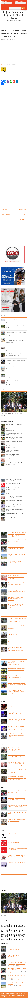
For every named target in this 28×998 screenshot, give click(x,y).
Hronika (5, 995)
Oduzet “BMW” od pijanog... (12, 450)
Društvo (19, 965)
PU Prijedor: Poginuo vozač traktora (14, 428)
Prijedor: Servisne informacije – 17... (14, 462)
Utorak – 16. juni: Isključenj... (12, 487)
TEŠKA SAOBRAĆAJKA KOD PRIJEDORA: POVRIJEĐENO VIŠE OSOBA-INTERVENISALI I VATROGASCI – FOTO (6, 213)
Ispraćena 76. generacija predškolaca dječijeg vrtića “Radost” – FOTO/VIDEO (17, 798)
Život (19, 958)
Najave (8, 996)
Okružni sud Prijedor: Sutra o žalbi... (14, 441)
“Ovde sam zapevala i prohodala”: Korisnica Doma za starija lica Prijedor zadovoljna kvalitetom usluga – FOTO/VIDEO (17, 779)
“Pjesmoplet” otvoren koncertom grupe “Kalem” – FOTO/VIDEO (17, 720)
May (11, 924)
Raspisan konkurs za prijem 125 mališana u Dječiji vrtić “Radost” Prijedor (17, 805)
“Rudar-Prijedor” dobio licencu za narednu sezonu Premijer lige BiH (15, 676)
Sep (18, 925)
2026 (2, 924)
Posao (9, 995)
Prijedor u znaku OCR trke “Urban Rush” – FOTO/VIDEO (11, 413)
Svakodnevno (20, 950)
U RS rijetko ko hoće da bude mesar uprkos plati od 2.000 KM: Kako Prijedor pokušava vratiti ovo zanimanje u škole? (17, 764)
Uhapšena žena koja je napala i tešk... (14, 492)
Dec (24, 925)
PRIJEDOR (14, 881)
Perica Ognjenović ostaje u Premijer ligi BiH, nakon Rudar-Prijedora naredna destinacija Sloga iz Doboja (17, 663)
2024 (2, 926)
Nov (22, 925)
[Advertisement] (14, 25)
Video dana (12, 972)
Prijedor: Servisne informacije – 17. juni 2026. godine (15, 366)
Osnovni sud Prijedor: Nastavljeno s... (14, 454)
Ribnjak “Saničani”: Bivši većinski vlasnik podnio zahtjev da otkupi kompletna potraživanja (16, 548)
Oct (20, 925)
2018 (2, 934)
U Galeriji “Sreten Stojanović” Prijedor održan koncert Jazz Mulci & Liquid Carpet (17, 735)
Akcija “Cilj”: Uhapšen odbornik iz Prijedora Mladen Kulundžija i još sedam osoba (17, 606)
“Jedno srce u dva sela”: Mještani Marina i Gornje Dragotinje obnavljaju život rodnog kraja (17, 627)
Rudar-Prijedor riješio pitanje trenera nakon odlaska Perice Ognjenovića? (16, 669)
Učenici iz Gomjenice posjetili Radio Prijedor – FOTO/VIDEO (16, 820)
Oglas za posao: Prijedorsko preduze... (14, 504)
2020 (2, 931)
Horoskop (13, 39)
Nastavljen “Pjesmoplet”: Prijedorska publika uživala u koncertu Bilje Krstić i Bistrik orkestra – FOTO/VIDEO (17, 728)
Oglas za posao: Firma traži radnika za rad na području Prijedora (16, 841)
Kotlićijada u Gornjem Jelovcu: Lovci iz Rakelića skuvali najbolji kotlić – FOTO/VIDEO (17, 771)
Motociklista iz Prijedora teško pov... (14, 479)
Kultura (20, 995)
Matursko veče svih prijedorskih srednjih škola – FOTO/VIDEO (17, 540)
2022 (2, 929)
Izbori (5, 996)
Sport (18, 995)
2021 (2, 930)
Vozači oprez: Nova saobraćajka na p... (14, 433)
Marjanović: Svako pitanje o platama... (14, 509)
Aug (16, 925)
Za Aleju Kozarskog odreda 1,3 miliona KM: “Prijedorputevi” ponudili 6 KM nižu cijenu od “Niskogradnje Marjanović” (17, 534)
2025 (2, 925)
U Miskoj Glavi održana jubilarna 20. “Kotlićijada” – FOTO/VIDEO (16, 755)
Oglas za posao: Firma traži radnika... (14, 483)
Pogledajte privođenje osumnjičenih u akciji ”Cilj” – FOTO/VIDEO (16, 583)
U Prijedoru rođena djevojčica (12, 458)
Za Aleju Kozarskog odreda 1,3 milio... (14, 513)
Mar (8, 924)
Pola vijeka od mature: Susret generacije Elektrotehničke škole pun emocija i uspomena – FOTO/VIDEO (17, 620)
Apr (9, 924)
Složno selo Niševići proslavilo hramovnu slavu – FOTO (15, 633)
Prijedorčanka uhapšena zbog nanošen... (15, 437)
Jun (13, 924)
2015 (2, 938)
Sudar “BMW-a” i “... (11, 517)
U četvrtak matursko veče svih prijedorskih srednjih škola (15, 562)
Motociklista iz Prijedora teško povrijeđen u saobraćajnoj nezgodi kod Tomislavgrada (16, 591)
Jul (14, 925)
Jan (4, 924)
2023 (2, 927)
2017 (2, 935)
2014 (2, 939)
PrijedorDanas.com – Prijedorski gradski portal (14, 15)
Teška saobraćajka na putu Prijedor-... (14, 424)
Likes (3, 64)
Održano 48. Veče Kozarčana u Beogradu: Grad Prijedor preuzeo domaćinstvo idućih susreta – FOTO (16, 649)
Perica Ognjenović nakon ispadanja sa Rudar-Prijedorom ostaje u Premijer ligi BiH (17, 684)
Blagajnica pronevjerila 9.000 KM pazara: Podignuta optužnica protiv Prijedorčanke (16, 577)
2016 (2, 936)
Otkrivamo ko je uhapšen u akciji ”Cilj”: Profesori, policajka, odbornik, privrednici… (17, 598)
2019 (2, 932)
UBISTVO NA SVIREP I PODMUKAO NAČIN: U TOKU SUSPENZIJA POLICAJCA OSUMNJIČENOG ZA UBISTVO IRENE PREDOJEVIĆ (21, 214)
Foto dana (23, 971)
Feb (6, 924)
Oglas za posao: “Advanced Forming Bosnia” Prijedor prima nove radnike (16, 856)
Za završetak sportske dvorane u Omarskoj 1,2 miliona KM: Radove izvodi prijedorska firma (16, 692)
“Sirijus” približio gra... (11, 445)
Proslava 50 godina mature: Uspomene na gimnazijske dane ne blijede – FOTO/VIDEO (17, 749)
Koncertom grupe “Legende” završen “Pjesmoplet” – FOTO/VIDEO (16, 712)
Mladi (9, 972)
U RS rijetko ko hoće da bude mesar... (14, 496)
